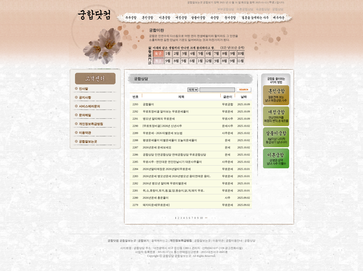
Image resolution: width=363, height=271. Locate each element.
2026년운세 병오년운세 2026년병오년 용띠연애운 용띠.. (177, 176)
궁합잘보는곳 (88, 141)
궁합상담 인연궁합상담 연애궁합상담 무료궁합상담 (174, 154)
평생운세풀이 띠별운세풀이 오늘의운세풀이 (170, 140)
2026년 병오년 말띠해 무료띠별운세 (165, 183)
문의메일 (85, 115)
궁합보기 (143, 240)
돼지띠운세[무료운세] (156, 205)
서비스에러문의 (89, 106)
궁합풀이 (148, 104)
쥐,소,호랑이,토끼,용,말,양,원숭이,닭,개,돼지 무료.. (174, 190)
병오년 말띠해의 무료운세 (159, 118)
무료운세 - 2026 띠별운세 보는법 (163, 133)
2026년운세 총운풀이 (156, 197)
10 (201, 218)
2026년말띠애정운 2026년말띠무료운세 (167, 169)
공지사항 (85, 97)
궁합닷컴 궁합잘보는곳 (122, 240)
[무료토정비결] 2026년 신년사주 (162, 126)
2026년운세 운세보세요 (157, 147)
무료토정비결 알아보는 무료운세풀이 (166, 111)
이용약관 (85, 132)
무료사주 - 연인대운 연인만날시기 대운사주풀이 (172, 161)
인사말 (83, 88)
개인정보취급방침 (91, 124)
